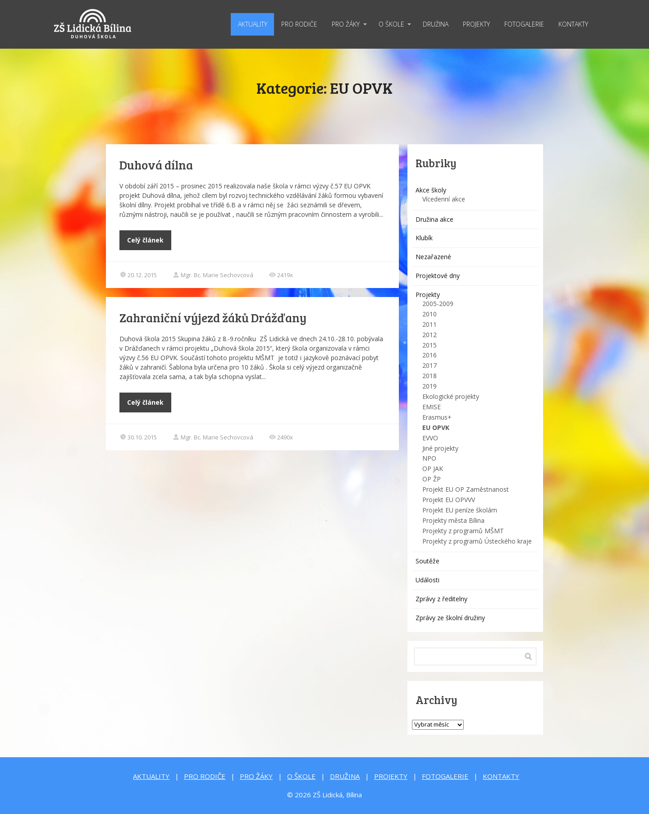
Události (427, 580)
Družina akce (434, 219)
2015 (429, 345)
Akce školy (431, 190)
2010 (429, 314)
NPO (429, 458)
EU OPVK (435, 427)
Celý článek (145, 240)
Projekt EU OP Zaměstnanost (465, 489)
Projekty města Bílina (453, 520)
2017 (429, 365)
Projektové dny (438, 275)
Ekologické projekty (450, 396)
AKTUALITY (252, 24)
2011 (429, 324)
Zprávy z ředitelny (441, 598)
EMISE (431, 406)
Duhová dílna (156, 164)
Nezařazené (433, 256)
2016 (429, 355)
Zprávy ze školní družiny (450, 617)
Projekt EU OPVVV (448, 499)
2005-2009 (437, 303)
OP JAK (432, 468)
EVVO (430, 438)
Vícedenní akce (443, 199)
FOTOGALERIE (524, 24)
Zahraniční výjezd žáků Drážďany (212, 317)
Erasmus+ (437, 417)
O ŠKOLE (391, 24)
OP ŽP (431, 479)
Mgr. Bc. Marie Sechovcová (213, 275)
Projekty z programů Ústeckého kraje (477, 541)
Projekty (428, 294)
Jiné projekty (440, 448)
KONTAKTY (573, 24)
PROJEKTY (476, 24)
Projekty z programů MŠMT (463, 530)
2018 (429, 375)
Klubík (424, 237)
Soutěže (427, 561)
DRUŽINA (435, 24)
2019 (429, 386)
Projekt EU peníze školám (459, 510)
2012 (429, 334)
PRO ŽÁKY (346, 24)
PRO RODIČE (299, 24)
